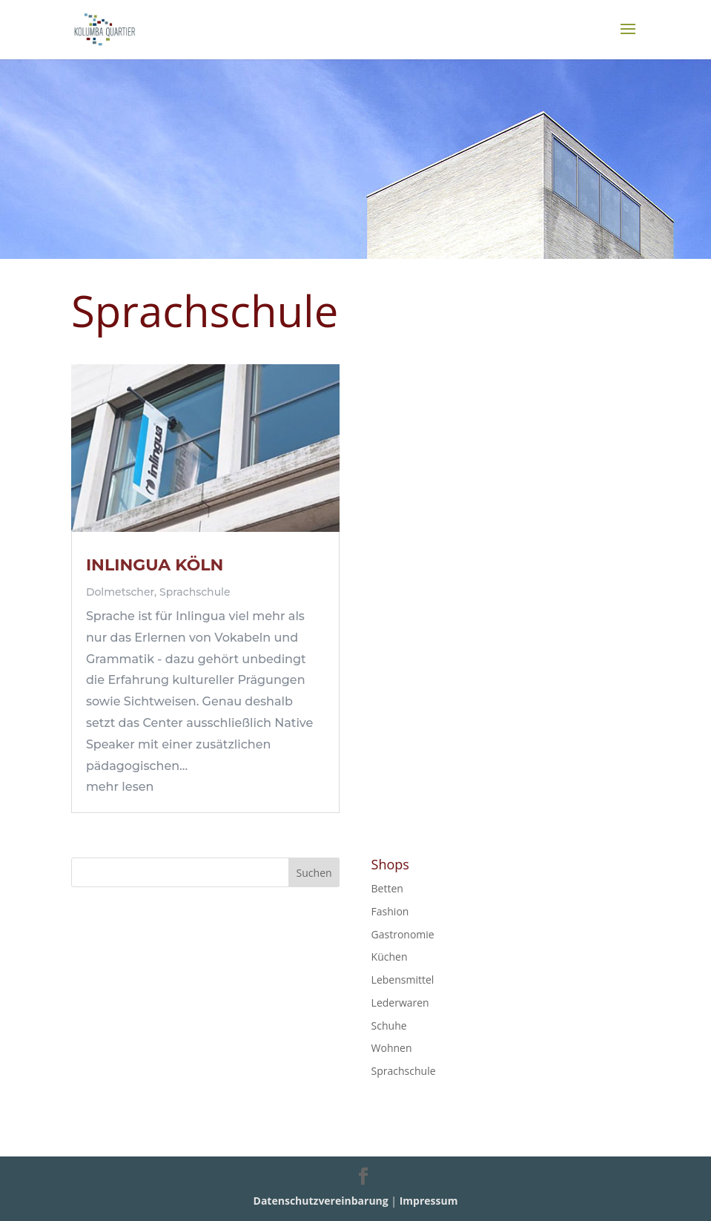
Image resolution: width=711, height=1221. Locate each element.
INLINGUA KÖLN (154, 565)
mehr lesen (119, 787)
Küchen (389, 957)
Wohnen (391, 1048)
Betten (387, 888)
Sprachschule (195, 592)
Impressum (429, 1201)
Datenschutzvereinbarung (321, 1201)
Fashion (390, 911)
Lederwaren (400, 1002)
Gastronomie (402, 934)
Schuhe (389, 1025)
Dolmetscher (120, 592)
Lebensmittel (402, 979)
